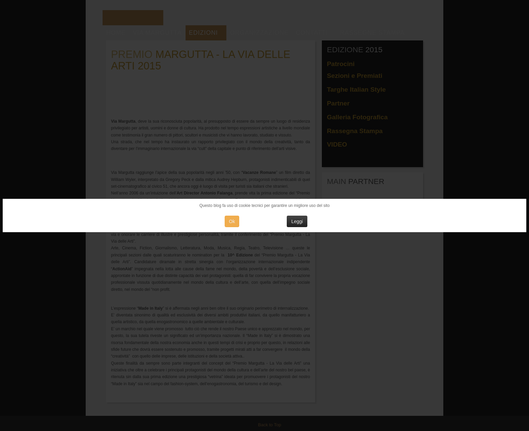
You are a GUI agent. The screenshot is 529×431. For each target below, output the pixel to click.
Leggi (297, 221)
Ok (232, 221)
